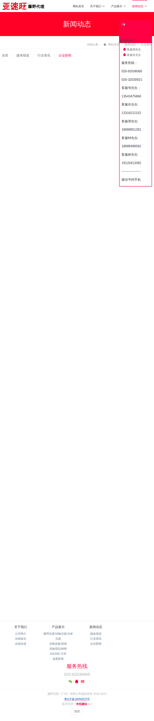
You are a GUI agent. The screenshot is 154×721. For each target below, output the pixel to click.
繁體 (77, 711)
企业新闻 (65, 55)
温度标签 (58, 658)
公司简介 (20, 633)
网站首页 (78, 6)
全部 (5, 55)
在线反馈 (20, 643)
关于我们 (97, 6)
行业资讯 (43, 55)
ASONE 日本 (58, 653)
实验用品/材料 (58, 648)
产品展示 (118, 6)
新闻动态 (139, 6)
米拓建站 (82, 704)
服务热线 (77, 666)
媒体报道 (22, 55)
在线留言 (20, 638)
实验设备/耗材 (58, 643)
